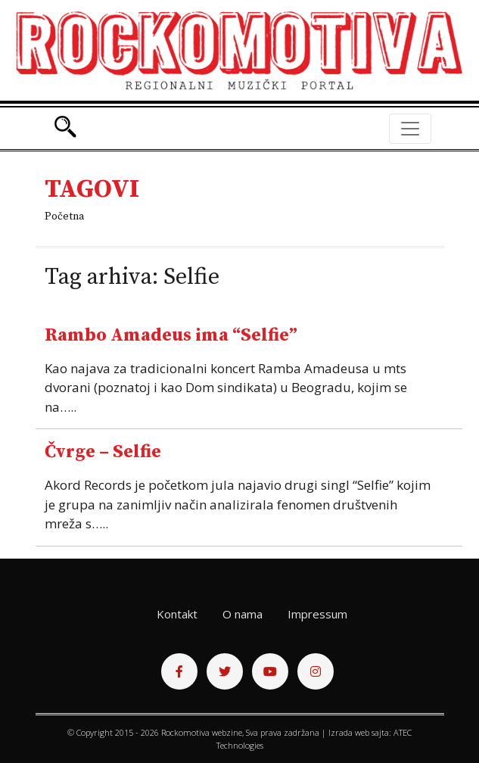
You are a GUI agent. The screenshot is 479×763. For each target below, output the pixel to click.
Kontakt (177, 613)
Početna (64, 216)
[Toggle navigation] (410, 129)
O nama (242, 613)
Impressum (317, 613)
